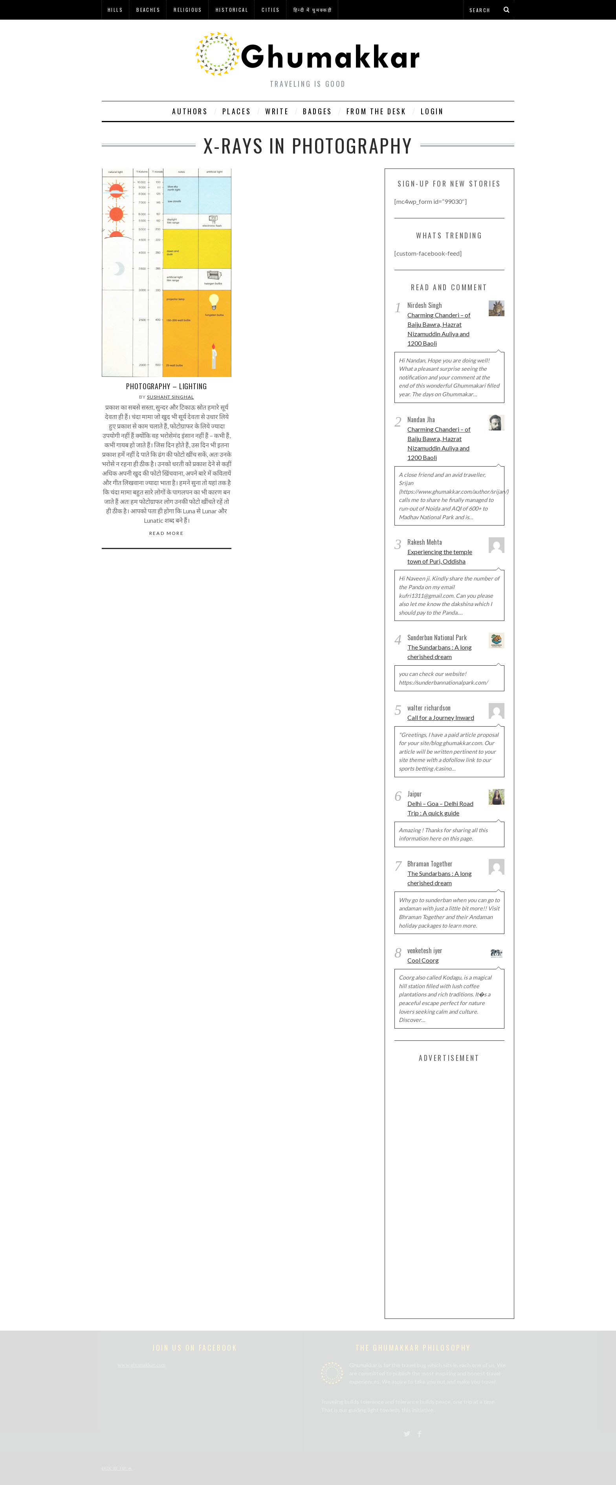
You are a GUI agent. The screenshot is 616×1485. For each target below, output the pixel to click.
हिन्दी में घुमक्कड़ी (312, 9)
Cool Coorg (423, 960)
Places (236, 111)
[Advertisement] (453, 1189)
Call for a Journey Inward (440, 717)
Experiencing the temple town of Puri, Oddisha (439, 556)
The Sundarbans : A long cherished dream (439, 651)
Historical (232, 9)
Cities (271, 9)
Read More (166, 533)
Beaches (148, 9)
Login (432, 111)
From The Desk (376, 111)
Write (277, 111)
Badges (317, 111)
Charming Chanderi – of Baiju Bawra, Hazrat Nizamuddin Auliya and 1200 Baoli (439, 329)
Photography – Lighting (166, 386)
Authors (190, 111)
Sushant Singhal (170, 397)
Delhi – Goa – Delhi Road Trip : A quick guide (440, 808)
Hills (115, 9)
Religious (188, 9)
